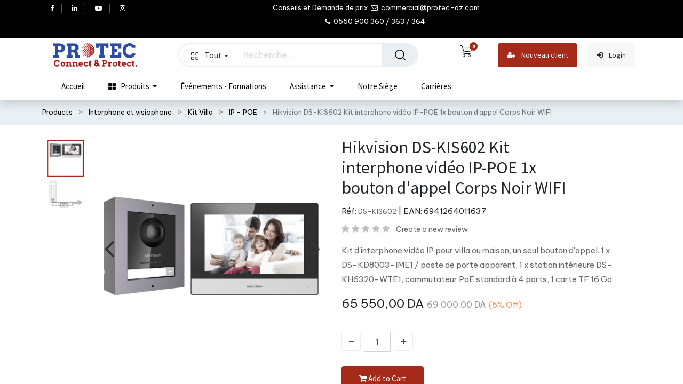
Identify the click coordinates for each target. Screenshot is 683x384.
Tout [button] (209, 55)
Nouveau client (537, 55)
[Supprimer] (351, 341)
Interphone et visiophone (130, 112)
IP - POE (243, 112)
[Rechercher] (400, 55)
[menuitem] (73, 86)
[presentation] (109, 248)
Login (611, 55)
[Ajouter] (403, 341)
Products (57, 112)
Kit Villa (200, 112)
